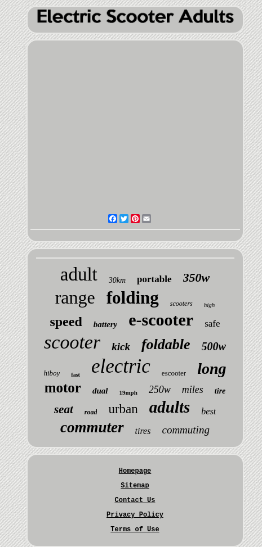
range (75, 297)
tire (220, 391)
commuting (185, 430)
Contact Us (134, 500)
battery (106, 324)
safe (212, 323)
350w (196, 277)
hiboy (51, 373)
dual (100, 390)
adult (78, 274)
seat (63, 409)
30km (117, 280)
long (211, 368)
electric (120, 366)
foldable (165, 344)
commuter (92, 427)
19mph (128, 392)
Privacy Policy (134, 515)
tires (143, 431)
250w (160, 389)
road (91, 412)
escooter (174, 373)
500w (214, 346)
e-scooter (160, 319)
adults (169, 407)
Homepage (135, 471)
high (209, 304)
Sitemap (135, 486)
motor (63, 387)
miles (192, 389)
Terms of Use (134, 530)
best (208, 411)
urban (122, 409)
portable (154, 279)
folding (132, 298)
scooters (181, 304)
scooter (72, 342)
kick (121, 346)
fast (75, 375)
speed (66, 321)
